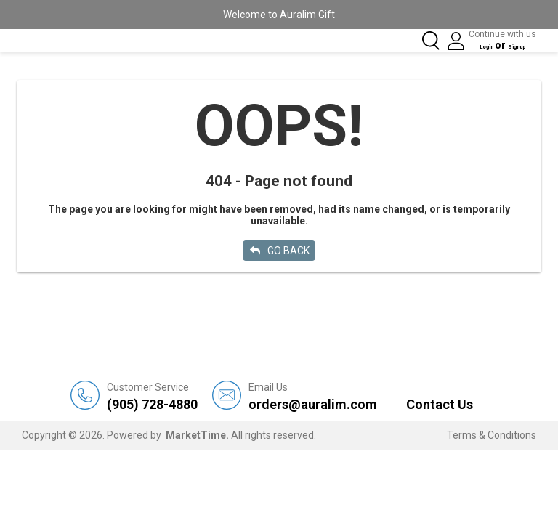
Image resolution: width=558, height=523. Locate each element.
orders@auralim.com (312, 394)
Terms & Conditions (491, 433)
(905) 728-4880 (152, 394)
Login (475, 45)
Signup (519, 45)
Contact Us (439, 402)
